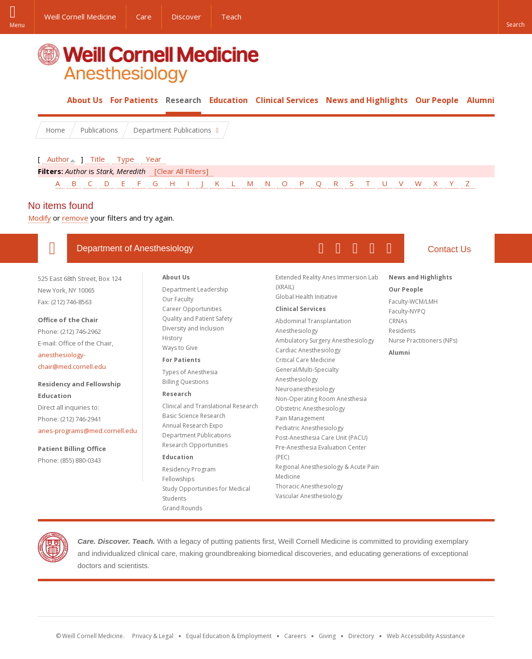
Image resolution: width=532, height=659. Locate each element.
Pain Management (300, 418)
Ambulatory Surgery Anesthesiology (324, 340)
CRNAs (398, 321)
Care (144, 16)
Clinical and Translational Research (210, 406)
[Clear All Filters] (181, 171)
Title (97, 159)
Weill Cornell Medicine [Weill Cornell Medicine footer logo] (266, 601)
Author (58, 159)
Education (228, 100)
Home (48, 100)
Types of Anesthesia (190, 372)
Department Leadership (195, 289)
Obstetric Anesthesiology (310, 408)
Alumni (481, 100)
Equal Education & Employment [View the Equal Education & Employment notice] (229, 636)
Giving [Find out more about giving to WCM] (327, 636)
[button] (515, 17)
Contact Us (449, 249)
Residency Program (189, 469)
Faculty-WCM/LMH (413, 301)
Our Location (52, 248)
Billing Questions (185, 382)
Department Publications (196, 435)
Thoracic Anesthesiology (309, 486)
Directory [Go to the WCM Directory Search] (361, 636)
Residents (402, 331)
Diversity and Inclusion (193, 328)
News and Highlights (367, 100)
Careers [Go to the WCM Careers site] (295, 636)
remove (75, 218)
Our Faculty (177, 299)
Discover (186, 16)
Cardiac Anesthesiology (308, 350)
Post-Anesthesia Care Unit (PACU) (321, 438)
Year (153, 159)
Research (183, 100)
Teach (231, 16)
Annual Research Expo (192, 425)
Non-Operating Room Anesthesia (321, 399)
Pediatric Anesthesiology (309, 428)
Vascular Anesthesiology (309, 496)
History (172, 338)
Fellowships (178, 479)
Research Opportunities (195, 445)
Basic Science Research (193, 416)
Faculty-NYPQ (407, 311)
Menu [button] (17, 25)
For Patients (134, 100)
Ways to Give (180, 348)
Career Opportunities (192, 309)
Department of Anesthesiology (135, 248)
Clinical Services (287, 100)
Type (125, 159)
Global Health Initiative (306, 297)
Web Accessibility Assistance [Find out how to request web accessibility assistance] (426, 636)
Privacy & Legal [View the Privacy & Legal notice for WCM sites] (152, 636)
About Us (85, 100)
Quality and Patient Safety (197, 318)
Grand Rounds (182, 508)
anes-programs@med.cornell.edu (87, 430)
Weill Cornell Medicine (80, 16)
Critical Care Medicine (305, 360)
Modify (39, 218)
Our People (437, 100)
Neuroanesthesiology (305, 389)
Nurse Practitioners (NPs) (423, 340)
